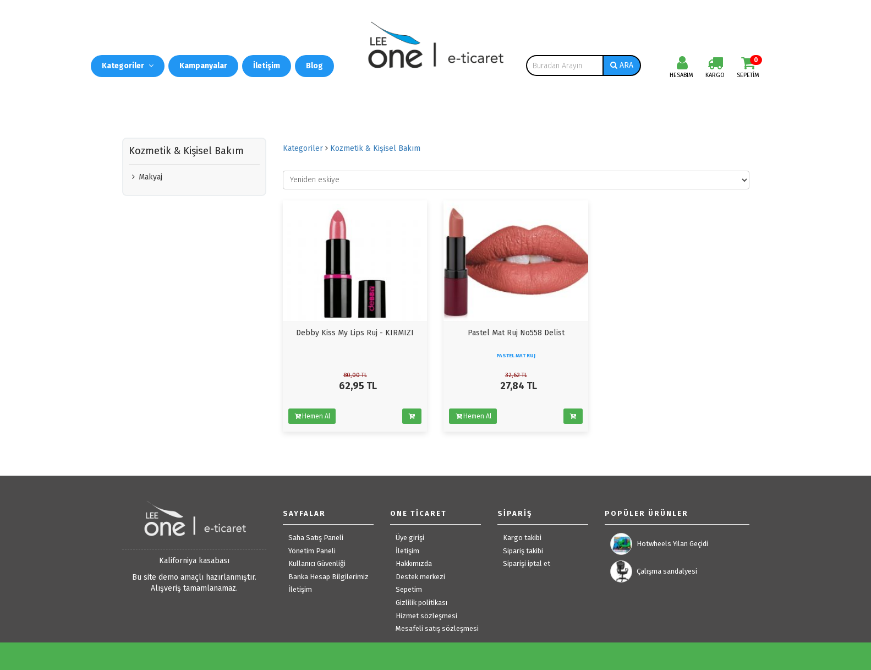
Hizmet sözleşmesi (426, 616)
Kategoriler (128, 65)
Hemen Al (312, 416)
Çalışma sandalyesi (653, 571)
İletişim (266, 65)
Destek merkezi (420, 577)
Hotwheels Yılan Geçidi (659, 544)
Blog (314, 65)
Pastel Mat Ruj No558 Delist (516, 332)
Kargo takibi (522, 537)
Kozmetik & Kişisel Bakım (375, 148)
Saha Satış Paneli (315, 537)
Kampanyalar (203, 65)
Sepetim (409, 589)
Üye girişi (410, 537)
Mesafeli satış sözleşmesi (437, 628)
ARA (621, 65)
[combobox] (564, 65)
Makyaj (145, 177)
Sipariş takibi (523, 551)
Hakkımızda (414, 563)
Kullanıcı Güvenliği (317, 563)
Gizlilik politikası (421, 602)
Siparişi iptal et (526, 563)
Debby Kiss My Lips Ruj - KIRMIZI (355, 332)
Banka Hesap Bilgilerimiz (328, 577)
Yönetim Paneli (312, 551)
